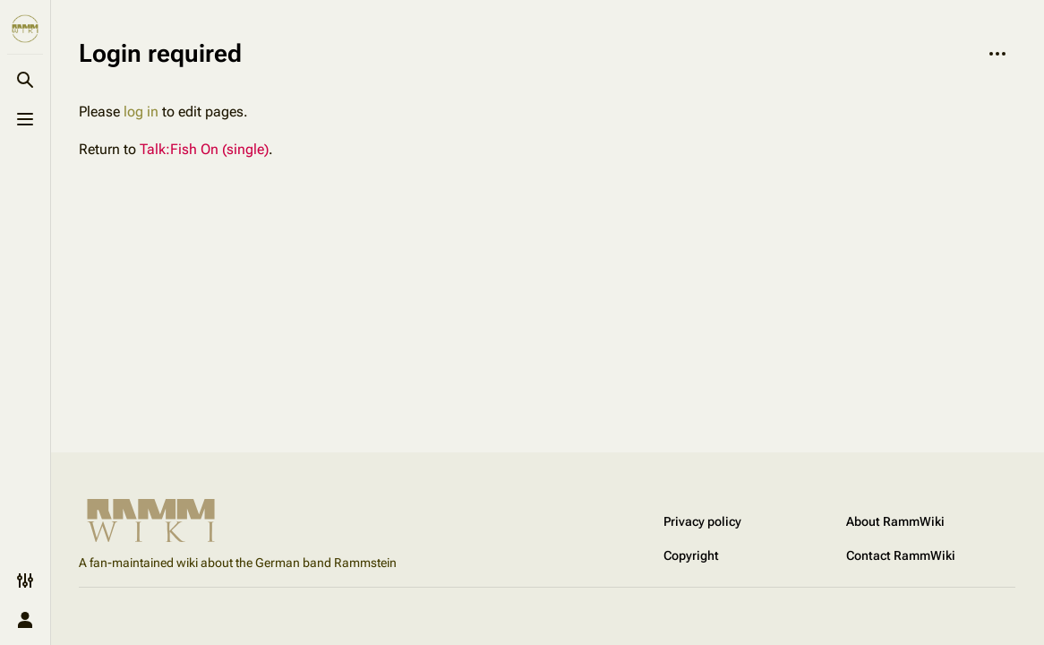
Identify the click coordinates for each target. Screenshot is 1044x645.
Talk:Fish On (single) (204, 149)
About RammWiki (895, 521)
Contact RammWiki (900, 555)
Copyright (691, 555)
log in (141, 111)
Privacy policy (702, 521)
